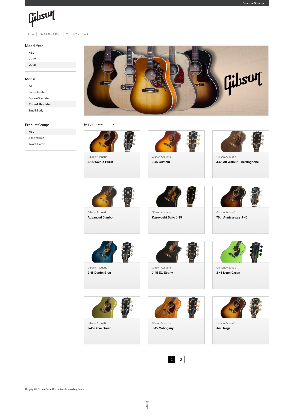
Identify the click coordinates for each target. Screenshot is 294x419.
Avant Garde (37, 144)
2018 (32, 64)
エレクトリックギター (50, 34)
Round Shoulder (40, 104)
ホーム (30, 34)
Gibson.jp (259, 3)
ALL (31, 52)
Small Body (36, 110)
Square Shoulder (39, 98)
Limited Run (36, 137)
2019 (32, 58)
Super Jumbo (37, 92)
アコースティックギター (78, 34)
